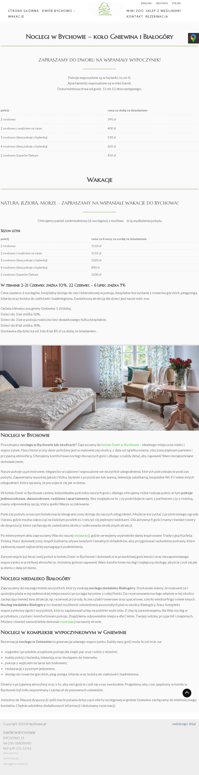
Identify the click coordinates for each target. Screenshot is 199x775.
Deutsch (162, 3)
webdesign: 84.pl (184, 724)
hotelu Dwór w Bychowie (120, 444)
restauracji (82, 535)
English (146, 3)
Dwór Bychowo (57, 11)
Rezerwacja (157, 16)
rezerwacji (68, 621)
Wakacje (16, 16)
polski (176, 3)
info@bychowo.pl (15, 763)
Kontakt (135, 16)
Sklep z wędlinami (163, 11)
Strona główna (23, 11)
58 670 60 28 (10, 758)
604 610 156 (10, 753)
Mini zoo (135, 11)
